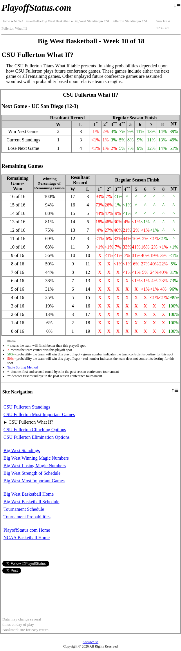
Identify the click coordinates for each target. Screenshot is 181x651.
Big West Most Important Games (34, 480)
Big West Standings (85, 21)
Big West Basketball (54, 21)
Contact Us (90, 642)
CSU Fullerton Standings (120, 21)
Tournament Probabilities (26, 516)
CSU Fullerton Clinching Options (34, 429)
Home (5, 21)
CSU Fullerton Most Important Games (39, 414)
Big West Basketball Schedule (31, 501)
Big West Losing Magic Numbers (34, 465)
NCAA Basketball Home (26, 537)
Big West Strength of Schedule (32, 473)
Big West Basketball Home (28, 494)
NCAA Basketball (25, 21)
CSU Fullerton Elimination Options (36, 437)
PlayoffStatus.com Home (26, 530)
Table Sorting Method (22, 367)
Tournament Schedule (23, 509)
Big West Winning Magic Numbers (36, 458)
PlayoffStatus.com (36, 7)
